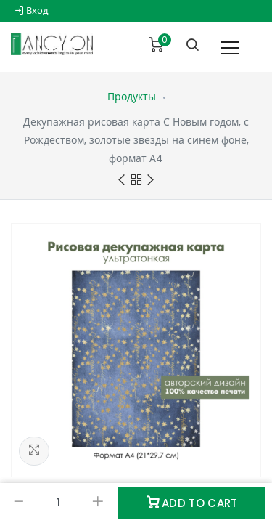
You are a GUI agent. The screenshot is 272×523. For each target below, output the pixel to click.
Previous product (121, 180)
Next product (150, 180)
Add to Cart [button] (192, 503)
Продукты (131, 96)
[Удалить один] (18, 503)
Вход (32, 10)
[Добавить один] (97, 503)
